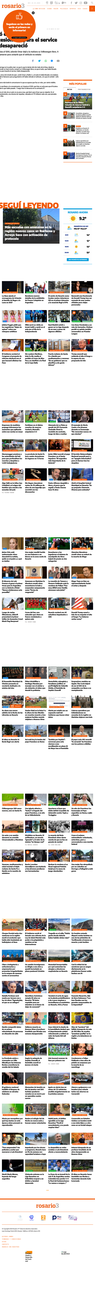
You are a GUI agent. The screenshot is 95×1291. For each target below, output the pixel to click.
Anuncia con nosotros (10, 1247)
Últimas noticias (39, 9)
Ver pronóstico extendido (77, 259)
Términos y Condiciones (11, 1239)
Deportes (73, 9)
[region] (47, 19)
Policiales (64, 9)
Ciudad (49, 9)
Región (56, 9)
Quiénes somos (7, 1236)
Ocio (79, 9)
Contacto (5, 1244)
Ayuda (4, 1242)
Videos (85, 9)
